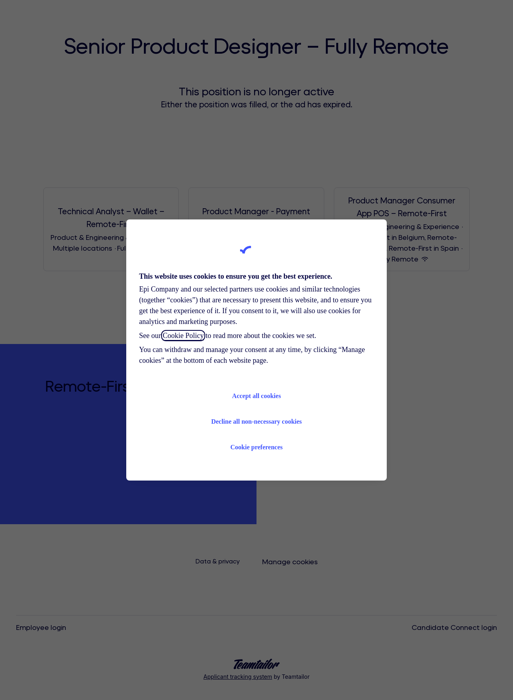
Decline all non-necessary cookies (256, 421)
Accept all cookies (256, 395)
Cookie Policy (183, 336)
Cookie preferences (256, 447)
